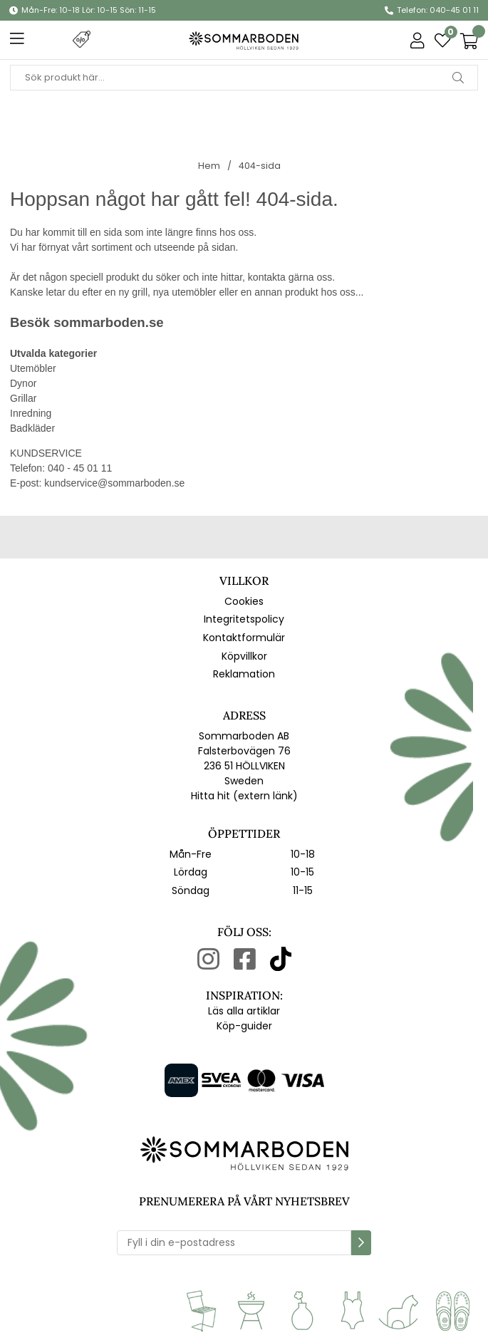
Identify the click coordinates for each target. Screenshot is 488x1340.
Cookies (244, 601)
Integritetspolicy (244, 619)
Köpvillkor (244, 656)
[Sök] (244, 77)
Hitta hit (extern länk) (244, 796)
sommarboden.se (108, 322)
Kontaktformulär (244, 637)
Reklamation (244, 674)
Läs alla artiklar (244, 1011)
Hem (209, 166)
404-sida (260, 166)
